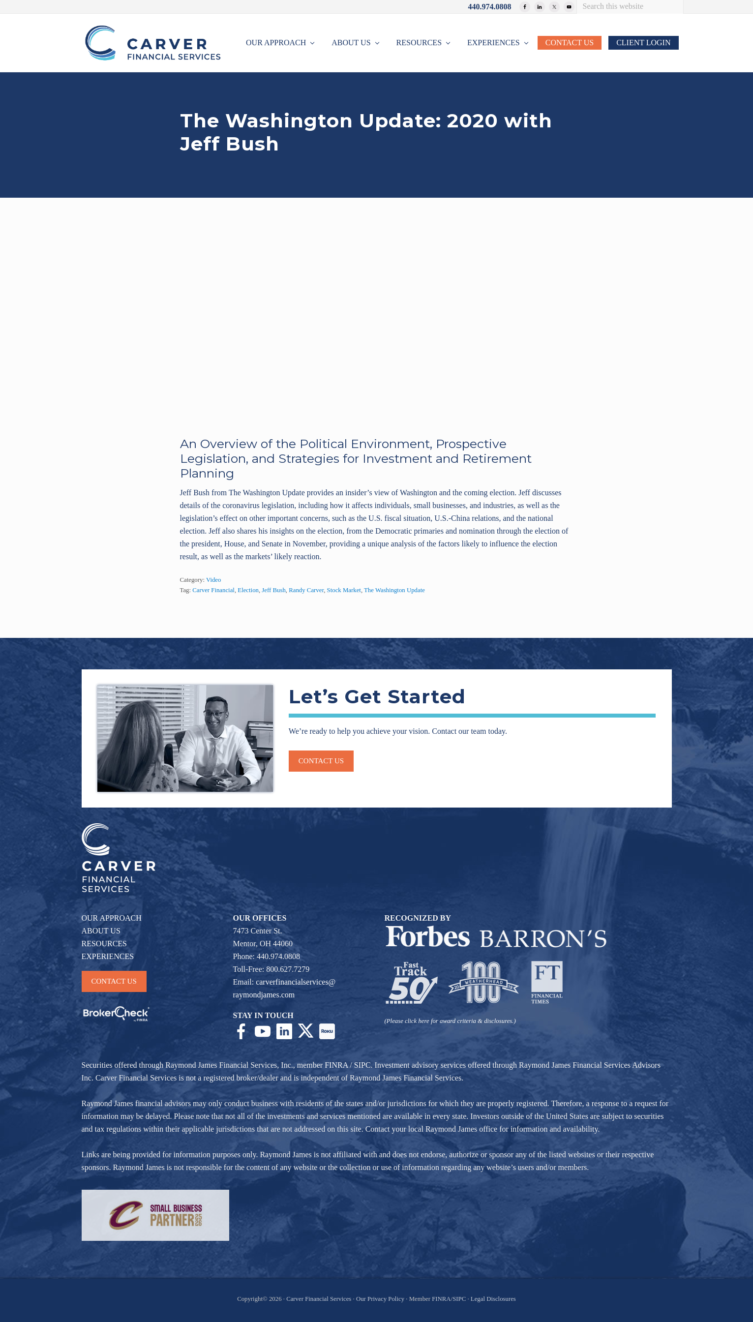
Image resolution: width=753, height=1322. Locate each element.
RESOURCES (104, 943)
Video (213, 579)
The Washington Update (394, 590)
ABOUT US (101, 931)
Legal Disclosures (493, 1298)
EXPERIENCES (108, 956)
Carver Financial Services (319, 1298)
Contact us (321, 761)
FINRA (336, 1065)
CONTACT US (114, 981)
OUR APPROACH (112, 918)
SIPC (362, 1065)
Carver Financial (213, 590)
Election (248, 590)
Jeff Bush (273, 590)
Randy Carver (306, 590)
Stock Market (344, 590)
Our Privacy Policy (380, 1298)
